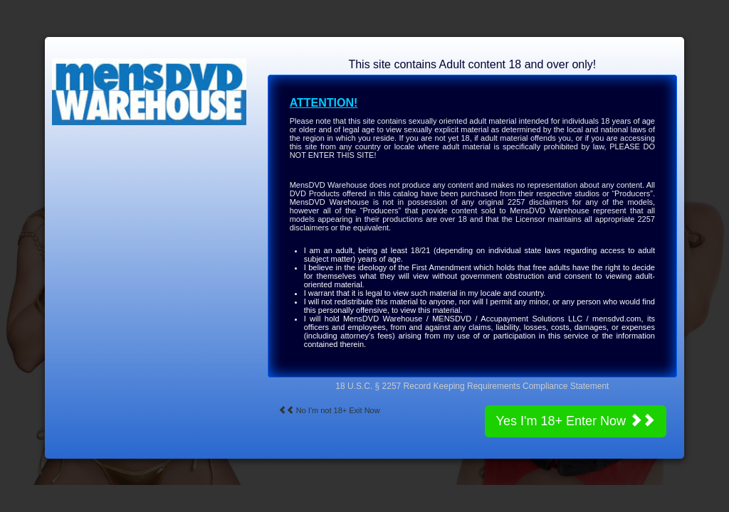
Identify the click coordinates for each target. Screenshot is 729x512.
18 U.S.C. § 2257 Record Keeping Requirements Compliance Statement (472, 386)
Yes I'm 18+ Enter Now (575, 420)
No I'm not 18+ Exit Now (329, 410)
